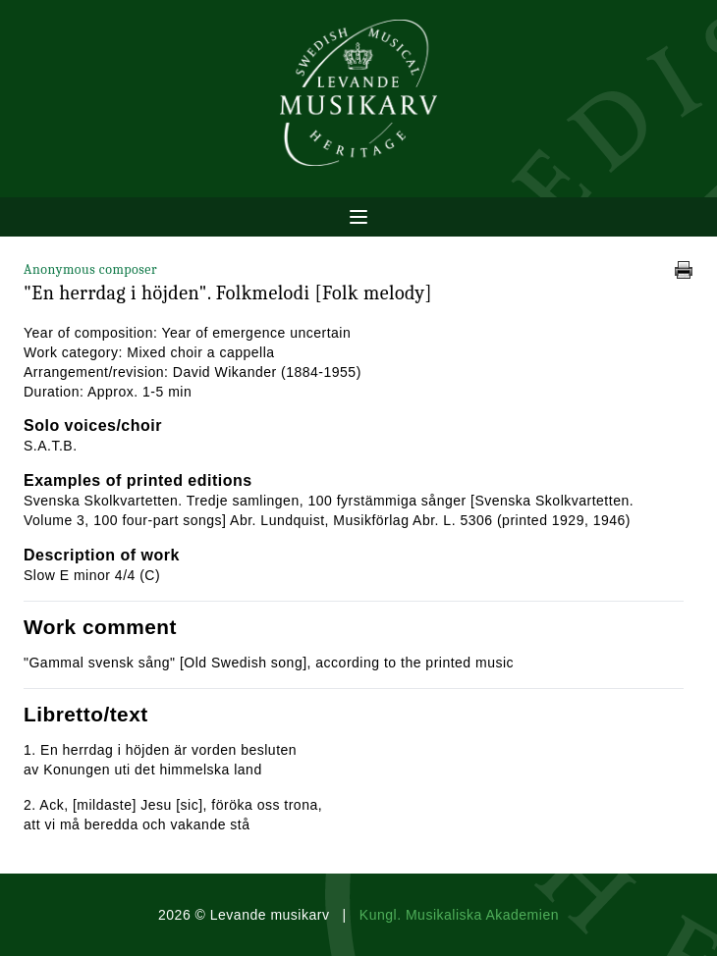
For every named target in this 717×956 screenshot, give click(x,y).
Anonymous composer (90, 269)
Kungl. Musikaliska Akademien (459, 915)
